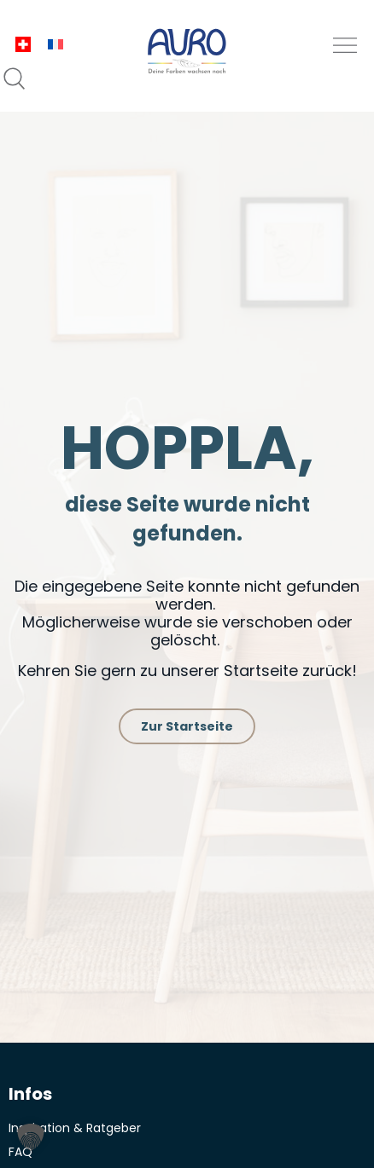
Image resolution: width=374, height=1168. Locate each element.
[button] (345, 46)
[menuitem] (23, 44)
